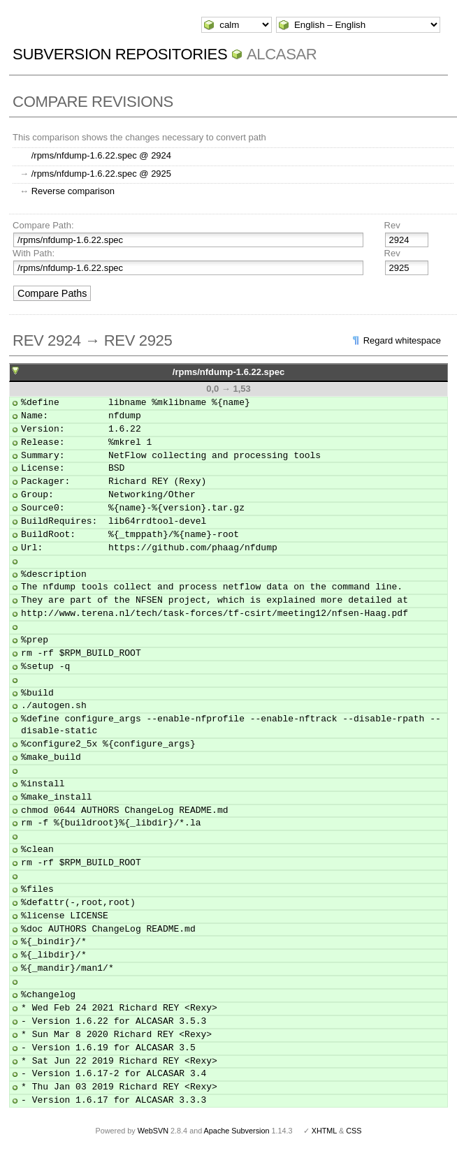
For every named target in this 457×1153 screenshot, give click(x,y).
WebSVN (153, 1130)
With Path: (34, 253)
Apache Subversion (237, 1130)
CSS (353, 1130)
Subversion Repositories (120, 54)
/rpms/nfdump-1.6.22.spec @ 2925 (101, 173)
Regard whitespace (402, 340)
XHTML (324, 1130)
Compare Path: (43, 225)
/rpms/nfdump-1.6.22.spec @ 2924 (101, 155)
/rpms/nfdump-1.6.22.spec (228, 372)
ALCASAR (282, 54)
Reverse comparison (73, 191)
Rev (392, 225)
